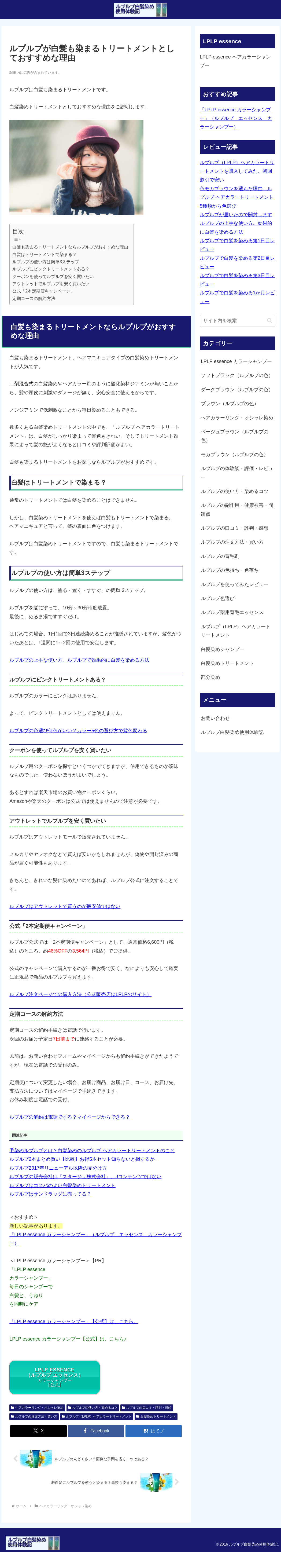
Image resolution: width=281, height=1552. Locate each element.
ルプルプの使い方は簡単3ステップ (45, 261)
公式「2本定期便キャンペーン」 (43, 290)
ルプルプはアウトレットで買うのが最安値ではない (64, 906)
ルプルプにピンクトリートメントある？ (51, 268)
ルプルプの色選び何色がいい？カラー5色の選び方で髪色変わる (78, 730)
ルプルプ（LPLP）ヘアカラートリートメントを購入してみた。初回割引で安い (237, 171)
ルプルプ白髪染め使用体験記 (232, 732)
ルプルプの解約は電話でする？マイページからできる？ (69, 1117)
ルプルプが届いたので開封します (236, 214)
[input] (237, 321)
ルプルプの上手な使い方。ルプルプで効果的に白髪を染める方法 (79, 660)
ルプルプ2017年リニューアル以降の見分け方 (58, 1168)
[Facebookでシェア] (96, 1431)
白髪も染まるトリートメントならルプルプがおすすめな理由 (70, 246)
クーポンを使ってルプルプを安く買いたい (53, 276)
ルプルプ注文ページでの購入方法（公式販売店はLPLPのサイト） (80, 994)
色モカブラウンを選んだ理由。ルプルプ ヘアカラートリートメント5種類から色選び (236, 197)
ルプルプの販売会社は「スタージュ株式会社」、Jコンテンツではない (85, 1176)
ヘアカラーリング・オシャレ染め (37, 1408)
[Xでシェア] (38, 1431)
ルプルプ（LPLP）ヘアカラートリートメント (97, 1416)
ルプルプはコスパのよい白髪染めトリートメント (62, 1185)
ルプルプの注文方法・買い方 (34, 1416)
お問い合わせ (215, 718)
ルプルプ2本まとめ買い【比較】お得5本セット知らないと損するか (82, 1159)
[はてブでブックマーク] (153, 1431)
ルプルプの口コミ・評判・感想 (146, 1408)
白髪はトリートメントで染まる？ (44, 254)
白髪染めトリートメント (156, 1416)
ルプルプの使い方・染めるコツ (92, 1408)
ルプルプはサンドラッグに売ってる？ (50, 1194)
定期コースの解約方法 (33, 298)
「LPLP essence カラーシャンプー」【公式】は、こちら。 (74, 1321)
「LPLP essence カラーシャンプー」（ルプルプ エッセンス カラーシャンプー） (236, 118)
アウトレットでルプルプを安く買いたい (51, 283)
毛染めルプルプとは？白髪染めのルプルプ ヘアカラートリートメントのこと (92, 1150)
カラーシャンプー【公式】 (54, 1377)
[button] (269, 320)
